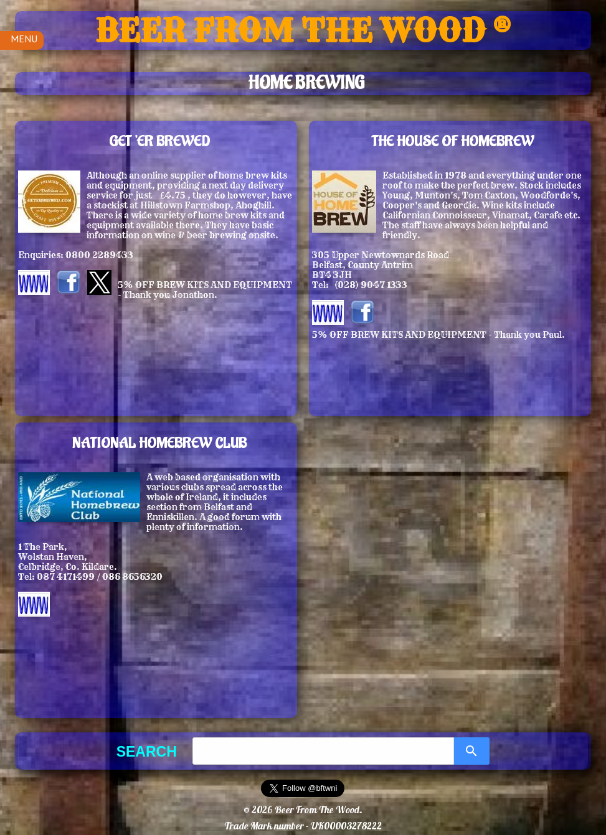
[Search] (472, 751)
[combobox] (323, 751)
